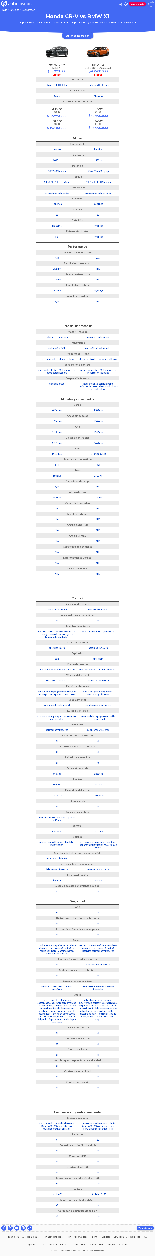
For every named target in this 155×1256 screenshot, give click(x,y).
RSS (145, 1236)
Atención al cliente (30, 1236)
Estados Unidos (79, 1244)
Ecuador (64, 1244)
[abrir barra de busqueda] (120, 4)
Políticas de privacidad (77, 1236)
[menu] (151, 4)
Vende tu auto (137, 4)
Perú (101, 1244)
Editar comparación (77, 35)
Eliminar (57, 74)
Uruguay (111, 1244)
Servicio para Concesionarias (127, 1236)
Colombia (52, 1244)
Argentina (31, 1244)
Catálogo (14, 10)
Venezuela (123, 1244)
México (92, 1244)
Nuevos (56, 112)
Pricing (94, 1236)
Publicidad (105, 1236)
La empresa (13, 1236)
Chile (42, 1244)
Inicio (4, 10)
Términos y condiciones (52, 1236)
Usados (56, 124)
